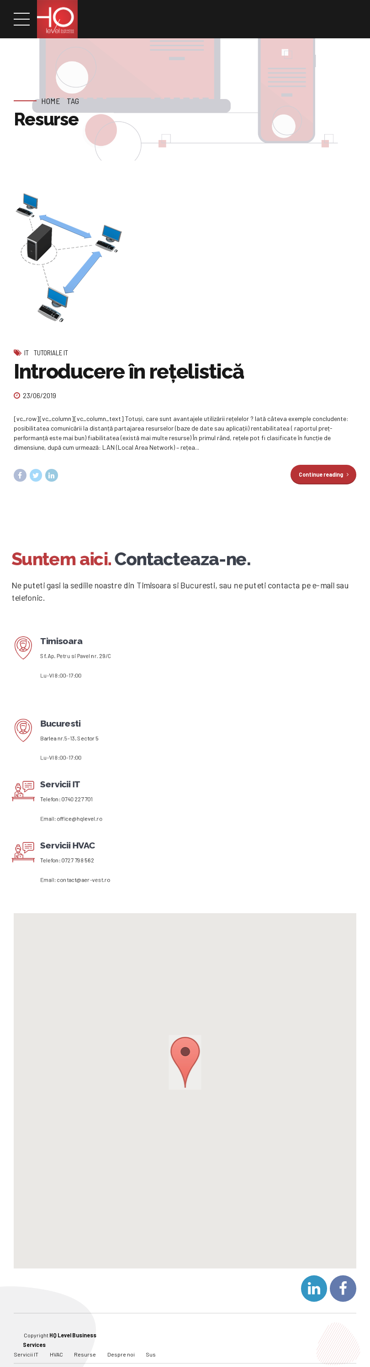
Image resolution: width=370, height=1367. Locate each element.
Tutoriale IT (51, 352)
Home (50, 101)
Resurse (85, 1341)
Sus (151, 1341)
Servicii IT (26, 1341)
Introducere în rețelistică (129, 371)
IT (26, 352)
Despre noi (121, 1341)
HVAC (56, 1341)
